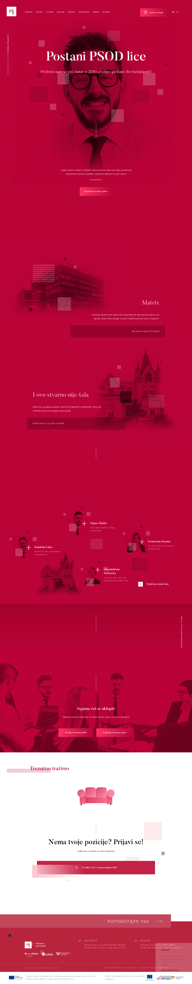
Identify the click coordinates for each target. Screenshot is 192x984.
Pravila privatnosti (30, 968)
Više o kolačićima (44, 968)
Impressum (55, 968)
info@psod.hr (109, 979)
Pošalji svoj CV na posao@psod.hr (96, 874)
